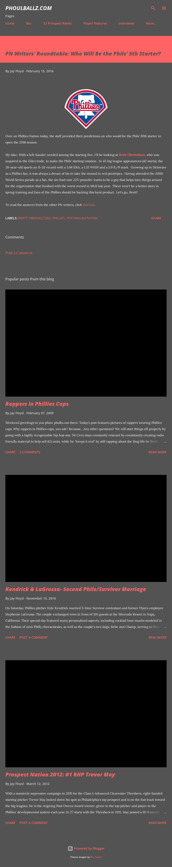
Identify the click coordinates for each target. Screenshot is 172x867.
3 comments (29, 452)
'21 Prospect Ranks (57, 23)
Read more (157, 452)
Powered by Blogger (86, 848)
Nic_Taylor (96, 857)
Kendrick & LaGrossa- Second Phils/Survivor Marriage (75, 589)
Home (10, 23)
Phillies (58, 218)
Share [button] (156, 218)
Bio (28, 23)
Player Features (95, 23)
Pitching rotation (82, 218)
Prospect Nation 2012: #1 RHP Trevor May (60, 774)
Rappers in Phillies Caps (37, 403)
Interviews (126, 23)
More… (151, 23)
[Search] (153, 8)
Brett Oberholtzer (132, 155)
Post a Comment (18, 252)
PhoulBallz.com (28, 8)
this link (89, 205)
